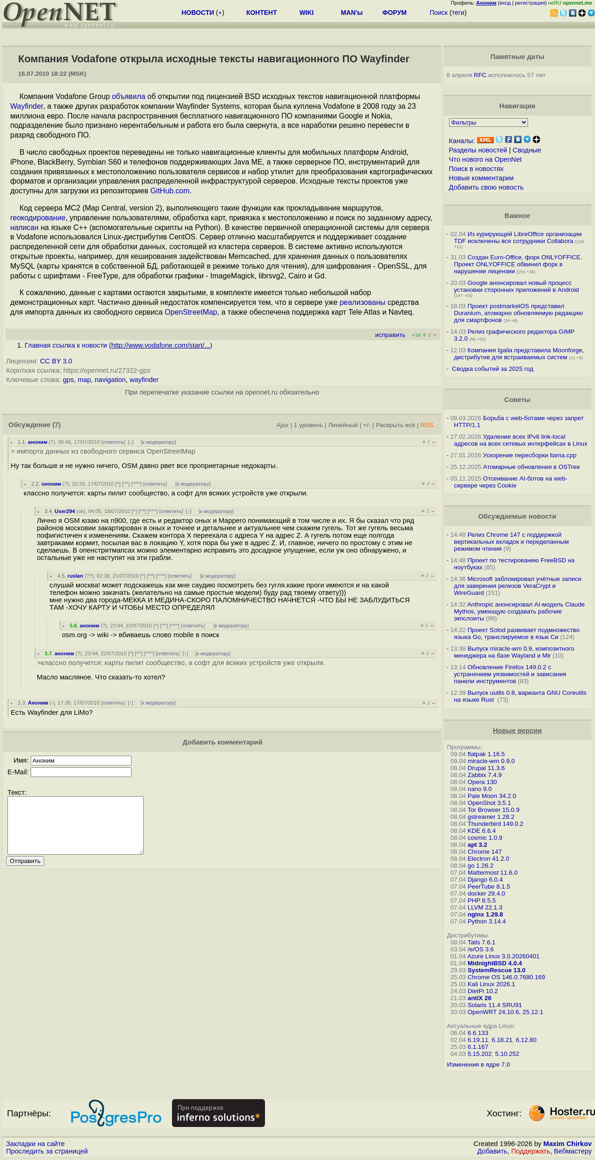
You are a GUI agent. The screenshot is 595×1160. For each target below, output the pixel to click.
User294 (65, 511)
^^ (126, 484)
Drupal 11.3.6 (486, 768)
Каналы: (462, 141)
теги (458, 12)
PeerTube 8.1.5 (489, 886)
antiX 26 (479, 998)
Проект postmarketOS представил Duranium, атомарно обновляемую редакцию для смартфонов (518, 313)
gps (68, 379)
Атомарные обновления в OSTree (531, 466)
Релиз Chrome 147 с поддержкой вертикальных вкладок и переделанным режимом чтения (511, 541)
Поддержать (530, 1151)
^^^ (136, 484)
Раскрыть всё (395, 425)
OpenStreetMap (191, 312)
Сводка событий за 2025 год (492, 368)
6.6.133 (478, 1032)
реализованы (363, 302)
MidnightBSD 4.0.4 (495, 963)
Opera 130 (482, 781)
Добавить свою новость (486, 187)
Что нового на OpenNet (485, 159)
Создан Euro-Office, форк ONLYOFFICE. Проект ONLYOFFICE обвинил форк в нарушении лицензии (518, 264)
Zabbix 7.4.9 (485, 774)
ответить (113, 442)
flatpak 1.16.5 (486, 754)
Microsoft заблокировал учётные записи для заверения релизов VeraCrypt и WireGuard (518, 585)
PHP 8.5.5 (482, 900)
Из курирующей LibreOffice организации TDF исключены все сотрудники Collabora (518, 237)
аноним (37, 442)
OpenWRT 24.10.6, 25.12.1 (505, 1011)
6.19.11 (478, 1039)
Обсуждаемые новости (517, 516)
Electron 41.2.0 (488, 858)
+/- (366, 425)
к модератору (158, 442)
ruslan (75, 576)
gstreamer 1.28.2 (491, 816)
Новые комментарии (481, 178)
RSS (426, 425)
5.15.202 (480, 1053)
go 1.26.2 (481, 865)
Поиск (439, 12)
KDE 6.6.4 (482, 830)
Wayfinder (26, 106)
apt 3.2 (477, 844)
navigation (110, 379)
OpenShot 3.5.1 (489, 802)
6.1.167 (478, 1046)
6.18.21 (502, 1039)
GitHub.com (169, 191)
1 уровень (308, 425)
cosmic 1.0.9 (485, 837)
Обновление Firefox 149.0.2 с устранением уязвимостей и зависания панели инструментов (510, 674)
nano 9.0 (480, 788)
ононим (51, 484)
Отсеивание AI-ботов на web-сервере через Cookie (511, 482)
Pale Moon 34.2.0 (492, 795)
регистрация (530, 3)
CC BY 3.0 (56, 361)
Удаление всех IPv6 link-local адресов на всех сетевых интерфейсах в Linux (521, 440)
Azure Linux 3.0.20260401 (503, 956)
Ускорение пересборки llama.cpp (529, 455)
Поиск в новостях (476, 168)
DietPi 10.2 (483, 991)
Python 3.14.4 (487, 921)
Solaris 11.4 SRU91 (495, 1005)
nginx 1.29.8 (485, 914)
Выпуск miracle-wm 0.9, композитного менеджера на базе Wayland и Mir (514, 652)
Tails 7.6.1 (482, 942)
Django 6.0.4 (485, 879)
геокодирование (38, 218)
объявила (128, 96)
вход (505, 3)
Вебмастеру (573, 1151)
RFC (480, 75)
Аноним (38, 702)
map (84, 379)
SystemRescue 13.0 (496, 970)
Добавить (492, 1151)
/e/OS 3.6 (481, 949)
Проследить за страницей (47, 1151)
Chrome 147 (485, 851)
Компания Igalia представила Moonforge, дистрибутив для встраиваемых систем (519, 354)
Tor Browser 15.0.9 (494, 809)
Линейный (343, 425)
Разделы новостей (478, 150)
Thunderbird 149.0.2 (495, 823)
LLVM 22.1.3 (485, 907)
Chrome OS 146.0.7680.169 (506, 977)
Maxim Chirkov (567, 1143)
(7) (57, 424)
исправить (390, 334)
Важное (517, 215)
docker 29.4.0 (486, 893)
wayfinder (144, 379)
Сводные (527, 150)
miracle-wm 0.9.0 (491, 761)
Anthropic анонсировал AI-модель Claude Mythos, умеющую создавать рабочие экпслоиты (519, 611)
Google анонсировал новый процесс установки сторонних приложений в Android (516, 286)
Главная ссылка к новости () (118, 345)
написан (24, 227)
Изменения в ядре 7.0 (478, 1064)
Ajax (282, 425)
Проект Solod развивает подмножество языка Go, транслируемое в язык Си (517, 633)
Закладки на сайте (35, 1143)
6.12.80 (526, 1039)
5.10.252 (507, 1053)
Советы (517, 399)
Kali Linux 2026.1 (491, 984)
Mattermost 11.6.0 (492, 872)
